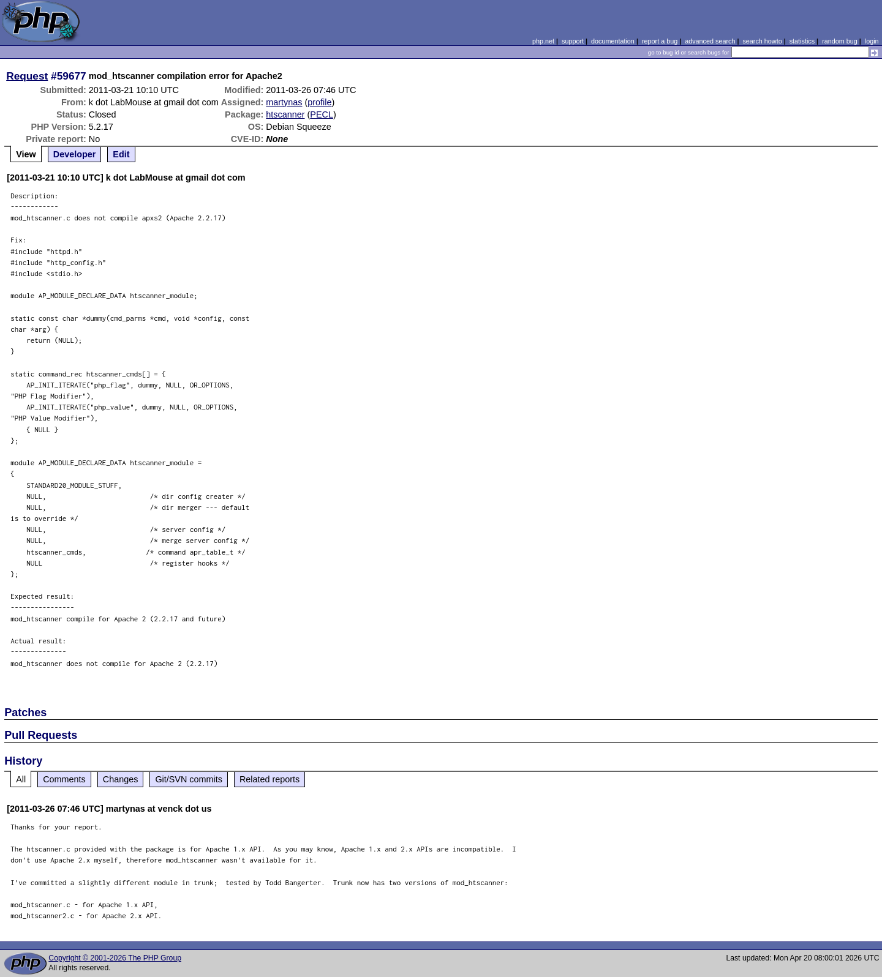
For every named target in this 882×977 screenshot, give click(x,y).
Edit (121, 154)
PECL (321, 114)
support (573, 41)
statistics (802, 41)
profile (319, 102)
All (21, 779)
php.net (543, 41)
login (872, 41)
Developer (74, 154)
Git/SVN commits (188, 779)
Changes (120, 779)
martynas (284, 102)
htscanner (285, 114)
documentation (613, 41)
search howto (762, 41)
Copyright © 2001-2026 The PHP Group (114, 958)
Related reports (269, 779)
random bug (840, 41)
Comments (64, 779)
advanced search (710, 41)
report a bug (659, 41)
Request (27, 76)
